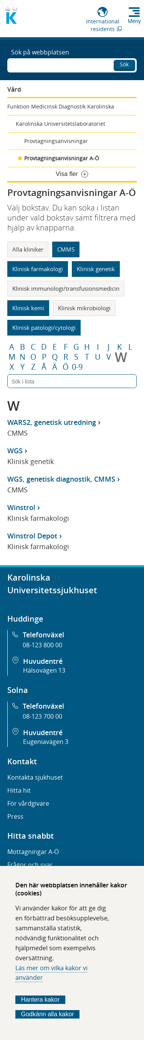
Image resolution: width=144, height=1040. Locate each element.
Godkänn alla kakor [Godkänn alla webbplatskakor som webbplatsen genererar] (47, 1014)
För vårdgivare (28, 803)
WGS (15, 450)
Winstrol (21, 507)
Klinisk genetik (96, 269)
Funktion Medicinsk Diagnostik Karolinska (60, 106)
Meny (134, 21)
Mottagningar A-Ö (33, 851)
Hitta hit (19, 790)
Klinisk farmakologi (37, 269)
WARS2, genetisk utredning (51, 422)
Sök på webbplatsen (40, 52)
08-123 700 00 (42, 716)
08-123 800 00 (42, 645)
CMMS (65, 249)
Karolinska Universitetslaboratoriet (60, 123)
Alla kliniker (27, 249)
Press (15, 816)
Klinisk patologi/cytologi (44, 327)
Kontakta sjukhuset (35, 777)
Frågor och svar (30, 865)
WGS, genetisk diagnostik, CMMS (61, 479)
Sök (124, 64)
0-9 (77, 367)
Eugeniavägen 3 (45, 741)
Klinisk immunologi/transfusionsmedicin (65, 288)
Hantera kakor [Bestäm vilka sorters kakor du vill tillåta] (40, 999)
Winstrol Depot (32, 535)
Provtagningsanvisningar (56, 141)
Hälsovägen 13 (44, 670)
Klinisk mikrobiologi (84, 308)
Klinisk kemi (28, 308)
